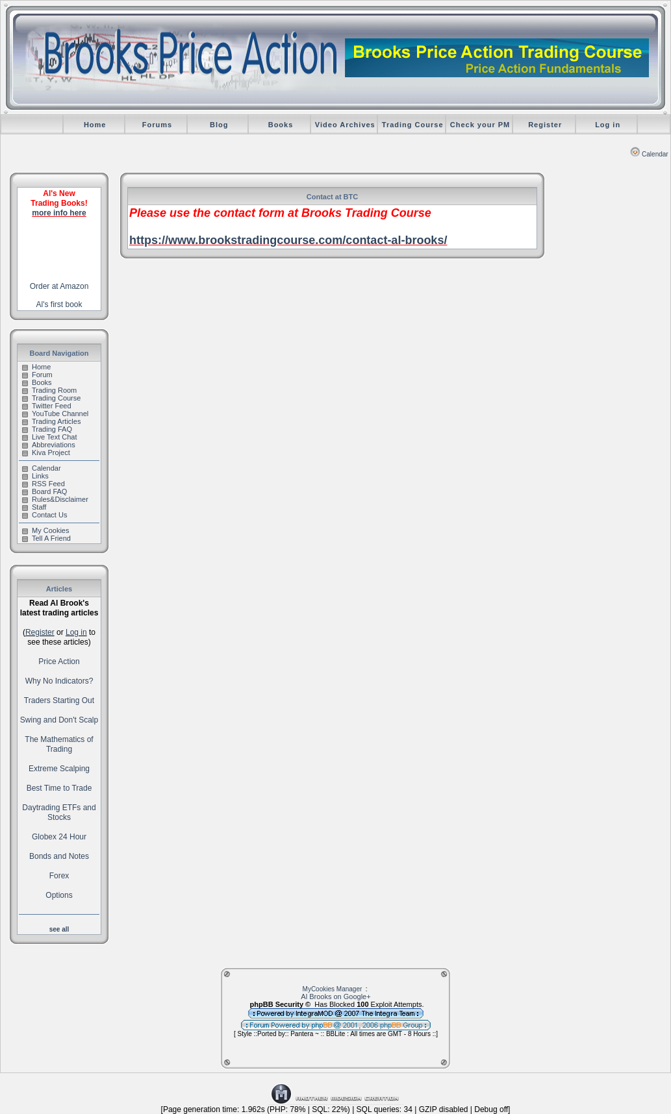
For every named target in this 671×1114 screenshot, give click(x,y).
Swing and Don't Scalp (59, 719)
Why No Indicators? (59, 681)
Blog (219, 125)
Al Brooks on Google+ (335, 996)
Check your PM (480, 125)
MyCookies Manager (332, 989)
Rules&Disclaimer (55, 499)
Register (545, 125)
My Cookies (45, 530)
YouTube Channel (55, 413)
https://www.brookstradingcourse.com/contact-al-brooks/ (288, 240)
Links (35, 476)
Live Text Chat (49, 437)
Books (281, 125)
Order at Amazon (59, 286)
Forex (59, 875)
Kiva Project (46, 452)
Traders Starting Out (59, 700)
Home (95, 125)
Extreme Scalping (59, 768)
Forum (37, 374)
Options (58, 895)
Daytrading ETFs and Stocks (58, 812)
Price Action (58, 661)
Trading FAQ (47, 429)
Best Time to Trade (59, 788)
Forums (157, 125)
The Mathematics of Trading (59, 744)
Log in (607, 125)
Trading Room (49, 390)
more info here (59, 212)
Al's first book (59, 304)
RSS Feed (43, 484)
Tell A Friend (46, 538)
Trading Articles (51, 421)
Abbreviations (48, 445)
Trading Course (413, 125)
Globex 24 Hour (59, 836)
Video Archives (345, 125)
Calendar (649, 154)
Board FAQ (44, 491)
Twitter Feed (46, 406)
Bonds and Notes (59, 856)
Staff (34, 507)
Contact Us (44, 515)
